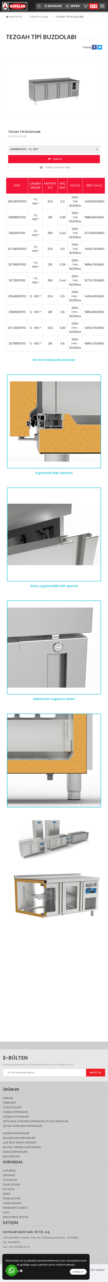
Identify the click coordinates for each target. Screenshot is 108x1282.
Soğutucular (39, 16)
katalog (8, 1189)
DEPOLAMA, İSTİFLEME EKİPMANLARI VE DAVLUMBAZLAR (35, 1121)
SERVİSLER (9, 1175)
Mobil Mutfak (12, 1198)
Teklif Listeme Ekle (55, 167)
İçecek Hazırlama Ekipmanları (22, 1126)
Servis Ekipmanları (15, 1152)
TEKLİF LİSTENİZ (11, 1184)
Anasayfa (14, 16)
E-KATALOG (53, 6)
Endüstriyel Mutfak (16, 1217)
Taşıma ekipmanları (15, 1112)
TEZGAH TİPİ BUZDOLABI (69, 16)
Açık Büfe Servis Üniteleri (19, 1142)
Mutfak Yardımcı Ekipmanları (22, 1147)
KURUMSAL (9, 1170)
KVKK (6, 1212)
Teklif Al (55, 159)
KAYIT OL (95, 1072)
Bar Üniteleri (11, 1156)
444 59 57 (14, 1242)
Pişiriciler (9, 1103)
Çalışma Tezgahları (16, 1116)
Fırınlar (8, 1098)
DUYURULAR (10, 1180)
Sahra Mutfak (12, 1203)
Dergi (6, 1194)
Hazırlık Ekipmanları (16, 1133)
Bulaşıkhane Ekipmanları (19, 1138)
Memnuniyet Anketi (15, 1208)
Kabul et (78, 1271)
